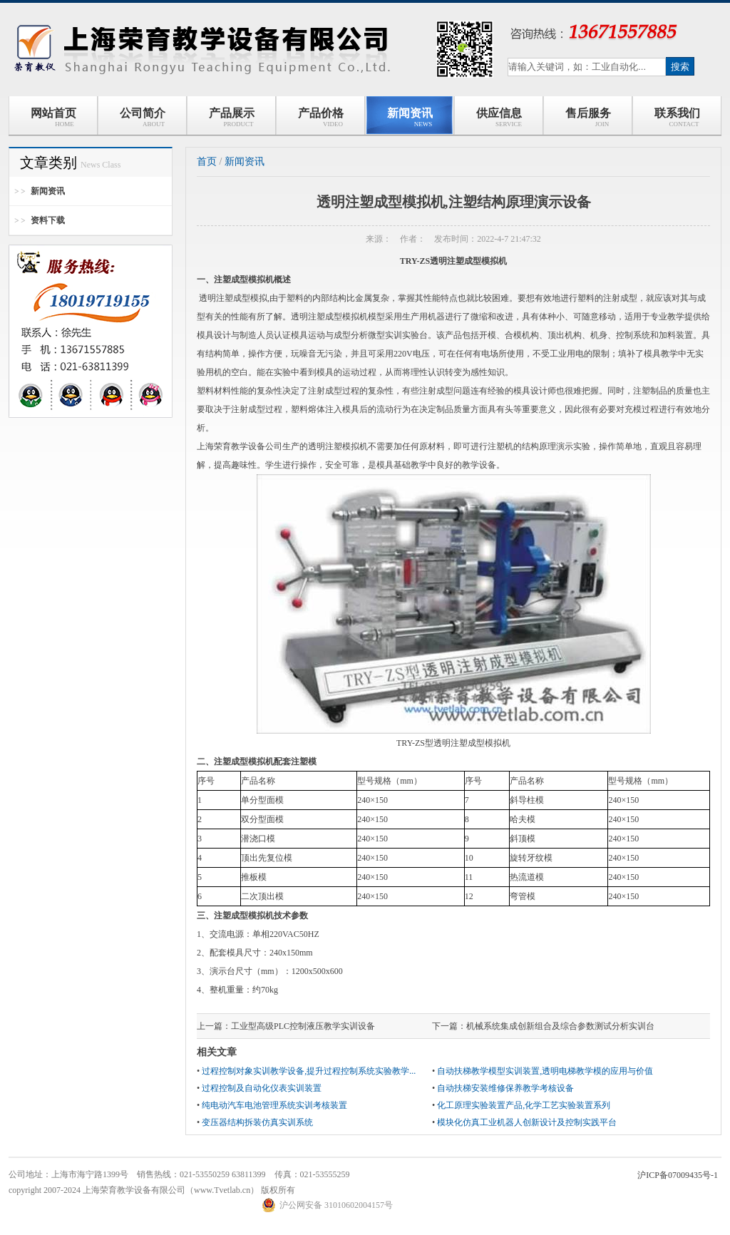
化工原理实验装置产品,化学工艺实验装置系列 (523, 1105)
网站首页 (53, 117)
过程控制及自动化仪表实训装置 (262, 1088)
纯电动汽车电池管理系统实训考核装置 (274, 1105)
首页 (207, 161)
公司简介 (142, 117)
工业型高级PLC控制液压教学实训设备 (303, 1026)
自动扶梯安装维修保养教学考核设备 (505, 1088)
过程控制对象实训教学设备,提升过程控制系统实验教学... (309, 1071)
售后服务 (588, 117)
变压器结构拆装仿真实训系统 (257, 1122)
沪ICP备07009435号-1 (677, 1175)
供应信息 (498, 117)
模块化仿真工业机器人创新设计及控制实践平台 (527, 1122)
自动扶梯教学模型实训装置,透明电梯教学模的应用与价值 (545, 1071)
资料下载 (48, 220)
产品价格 (321, 117)
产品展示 (232, 117)
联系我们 (677, 117)
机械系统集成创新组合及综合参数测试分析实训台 (560, 1026)
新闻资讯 (410, 117)
